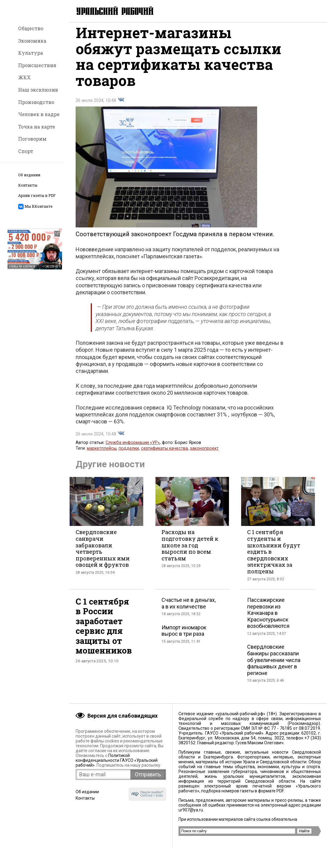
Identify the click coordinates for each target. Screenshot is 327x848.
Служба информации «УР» (133, 447)
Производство (36, 102)
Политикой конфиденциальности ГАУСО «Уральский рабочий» (117, 760)
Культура (30, 53)
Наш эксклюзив (38, 89)
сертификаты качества (164, 453)
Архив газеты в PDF (37, 195)
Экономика (32, 41)
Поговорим (32, 138)
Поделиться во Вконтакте (121, 105)
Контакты (27, 185)
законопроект (204, 453)
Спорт (25, 151)
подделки (129, 453)
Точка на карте (36, 126)
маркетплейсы (101, 453)
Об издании (29, 175)
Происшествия (37, 65)
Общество (30, 28)
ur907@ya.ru (190, 809)
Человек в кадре (39, 114)
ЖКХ (24, 77)
